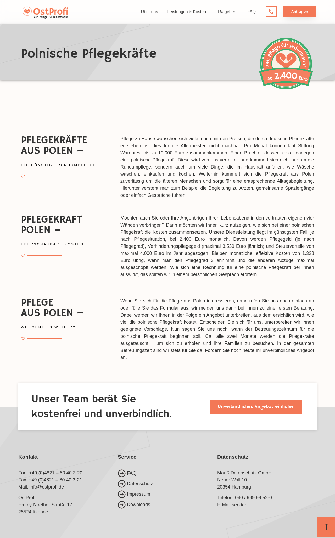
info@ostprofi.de (47, 487)
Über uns (149, 11)
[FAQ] (167, 473)
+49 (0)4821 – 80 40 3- (53, 472)
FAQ (251, 11)
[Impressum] (167, 494)
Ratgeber (228, 11)
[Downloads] (167, 505)
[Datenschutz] (167, 484)
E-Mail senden (232, 504)
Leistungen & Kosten (188, 11)
